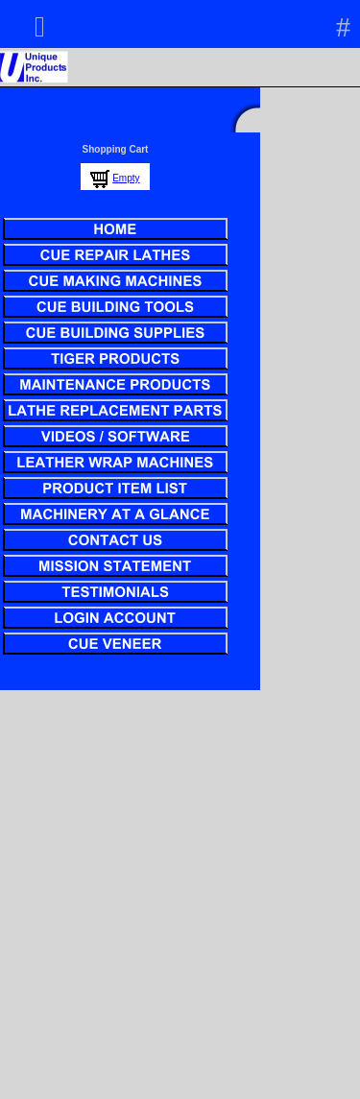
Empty (125, 178)
